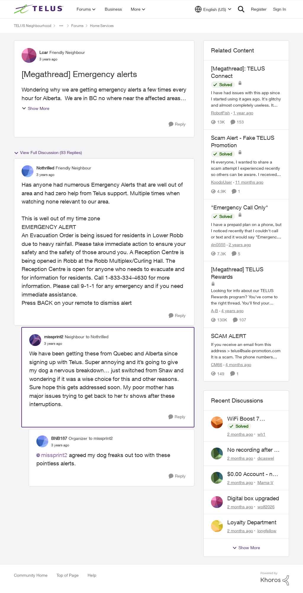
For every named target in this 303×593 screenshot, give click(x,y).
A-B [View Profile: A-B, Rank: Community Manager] (214, 310)
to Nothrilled (97, 336)
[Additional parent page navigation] (61, 26)
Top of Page (68, 575)
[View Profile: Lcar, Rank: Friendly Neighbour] (29, 55)
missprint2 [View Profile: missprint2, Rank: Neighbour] (53, 336)
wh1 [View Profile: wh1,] (261, 433)
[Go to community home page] (39, 9)
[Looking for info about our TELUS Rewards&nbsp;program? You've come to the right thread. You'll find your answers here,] (246, 297)
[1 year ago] (242, 113)
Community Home (31, 575)
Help (92, 575)
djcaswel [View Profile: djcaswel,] (265, 458)
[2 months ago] (240, 434)
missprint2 (54, 455)
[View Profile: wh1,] (217, 422)
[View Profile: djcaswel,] (217, 453)
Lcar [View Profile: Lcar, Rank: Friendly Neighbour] (43, 52)
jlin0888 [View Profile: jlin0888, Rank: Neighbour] (218, 244)
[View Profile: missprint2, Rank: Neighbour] (35, 340)
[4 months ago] (237, 364)
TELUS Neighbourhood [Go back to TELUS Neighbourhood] (32, 25)
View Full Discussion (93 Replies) (48, 152)
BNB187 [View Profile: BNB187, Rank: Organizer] (59, 438)
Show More (35, 108)
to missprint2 (101, 438)
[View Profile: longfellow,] (217, 526)
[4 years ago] (231, 311)
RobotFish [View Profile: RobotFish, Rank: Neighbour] (220, 112)
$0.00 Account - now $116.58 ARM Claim (253, 474)
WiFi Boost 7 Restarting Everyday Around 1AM (252, 418)
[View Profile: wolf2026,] (217, 502)
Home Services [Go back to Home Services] (102, 25)
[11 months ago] (248, 182)
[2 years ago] (239, 244)
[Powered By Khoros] (275, 579)
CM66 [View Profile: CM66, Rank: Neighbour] (216, 364)
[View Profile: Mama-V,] (217, 478)
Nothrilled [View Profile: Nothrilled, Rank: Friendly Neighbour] (45, 167)
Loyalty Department (251, 522)
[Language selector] (213, 9)
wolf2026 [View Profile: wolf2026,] (266, 506)
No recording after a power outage (252, 449)
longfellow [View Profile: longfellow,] (266, 530)
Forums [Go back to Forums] (77, 25)
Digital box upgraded (253, 498)
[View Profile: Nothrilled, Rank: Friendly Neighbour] (27, 171)
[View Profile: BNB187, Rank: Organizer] (42, 441)
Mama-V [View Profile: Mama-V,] (265, 482)
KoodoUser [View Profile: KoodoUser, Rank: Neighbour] (221, 182)
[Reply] (177, 124)
